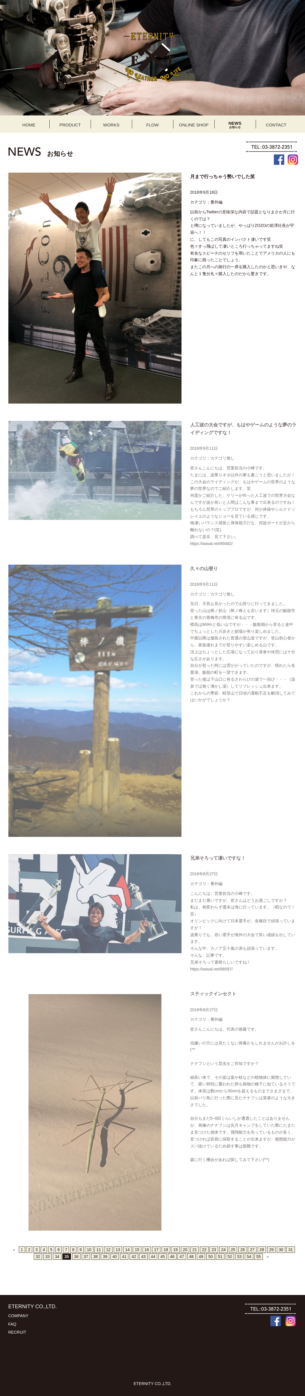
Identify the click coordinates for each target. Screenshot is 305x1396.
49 (201, 1256)
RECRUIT (17, 1332)
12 (108, 1249)
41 (124, 1256)
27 (252, 1249)
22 (204, 1249)
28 (262, 1249)
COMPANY (18, 1315)
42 (134, 1256)
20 (185, 1249)
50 (210, 1256)
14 (127, 1249)
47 (181, 1256)
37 (86, 1256)
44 (153, 1256)
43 (143, 1256)
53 (239, 1256)
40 (115, 1256)
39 (105, 1256)
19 (175, 1249)
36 (76, 1256)
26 (242, 1249)
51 (220, 1256)
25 (233, 1249)
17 (156, 1249)
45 (162, 1256)
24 (223, 1249)
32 (38, 1256)
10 (89, 1249)
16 (147, 1249)
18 (166, 1249)
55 (258, 1256)
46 (172, 1256)
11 (98, 1249)
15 (137, 1249)
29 (271, 1249)
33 (47, 1256)
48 (191, 1256)
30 (281, 1249)
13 (118, 1249)
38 (95, 1256)
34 (57, 1256)
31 (290, 1249)
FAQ (12, 1324)
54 (249, 1256)
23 (214, 1249)
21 (194, 1249)
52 (230, 1256)
